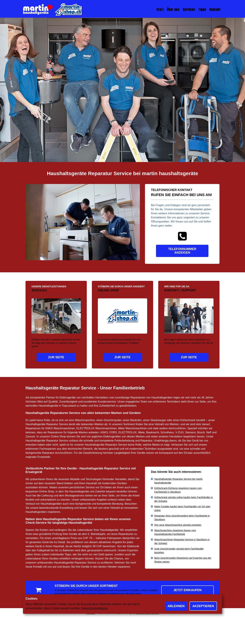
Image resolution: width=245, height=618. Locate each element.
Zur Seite (56, 357)
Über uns (173, 9)
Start (160, 9)
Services (189, 9)
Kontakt (214, 9)
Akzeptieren (203, 606)
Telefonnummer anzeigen (182, 250)
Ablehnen (175, 606)
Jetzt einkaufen (187, 590)
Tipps (202, 9)
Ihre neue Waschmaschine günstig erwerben (177, 525)
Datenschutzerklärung (94, 608)
